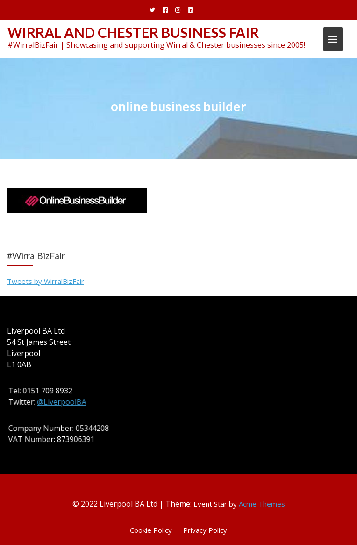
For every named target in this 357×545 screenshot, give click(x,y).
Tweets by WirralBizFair (45, 281)
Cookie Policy (151, 530)
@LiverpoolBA (62, 402)
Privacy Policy (205, 530)
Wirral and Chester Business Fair (133, 32)
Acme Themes (262, 504)
